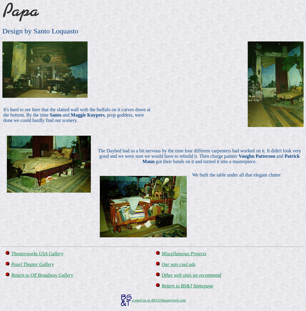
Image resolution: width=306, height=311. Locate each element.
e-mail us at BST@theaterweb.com (159, 300)
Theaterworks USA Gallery (37, 253)
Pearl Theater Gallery (32, 264)
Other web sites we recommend (191, 275)
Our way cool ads (178, 264)
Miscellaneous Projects (184, 253)
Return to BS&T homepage (187, 285)
